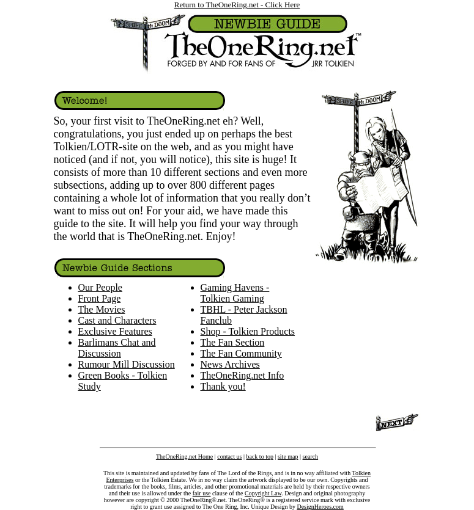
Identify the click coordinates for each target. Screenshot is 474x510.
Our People (100, 287)
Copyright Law (263, 493)
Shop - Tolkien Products (248, 331)
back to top (259, 456)
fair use (202, 493)
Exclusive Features (115, 331)
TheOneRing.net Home (184, 456)
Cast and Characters (117, 320)
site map (288, 456)
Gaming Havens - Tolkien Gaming (235, 293)
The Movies (101, 309)
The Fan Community (241, 353)
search (311, 456)
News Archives (230, 364)
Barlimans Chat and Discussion (117, 348)
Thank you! (223, 386)
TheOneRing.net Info (242, 375)
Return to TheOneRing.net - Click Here (237, 4)
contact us (229, 456)
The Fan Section (233, 342)
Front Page (99, 298)
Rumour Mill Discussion (126, 364)
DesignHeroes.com (320, 506)
